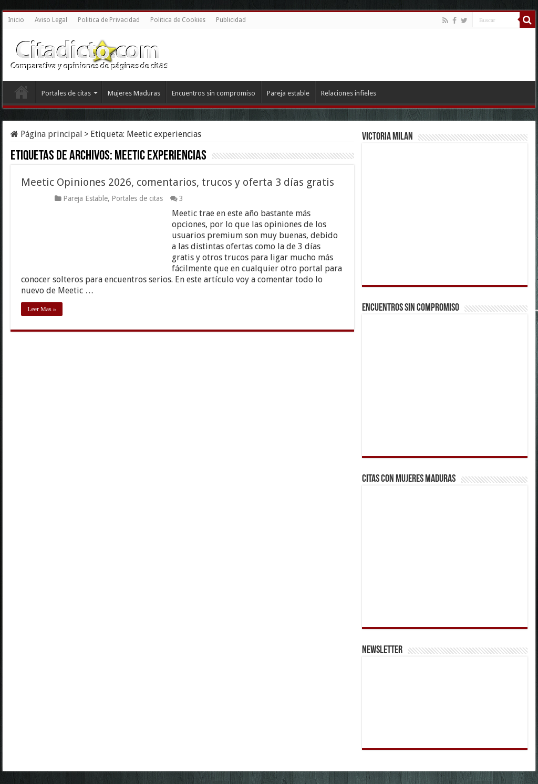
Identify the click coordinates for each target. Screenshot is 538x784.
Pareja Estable (85, 198)
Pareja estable (288, 93)
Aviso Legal (51, 20)
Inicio (16, 20)
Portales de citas (66, 93)
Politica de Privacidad (109, 20)
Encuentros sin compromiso (213, 93)
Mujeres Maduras (134, 93)
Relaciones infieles (348, 93)
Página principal (46, 134)
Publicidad (231, 20)
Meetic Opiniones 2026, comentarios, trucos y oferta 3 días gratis (177, 182)
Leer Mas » (41, 309)
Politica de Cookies (177, 20)
